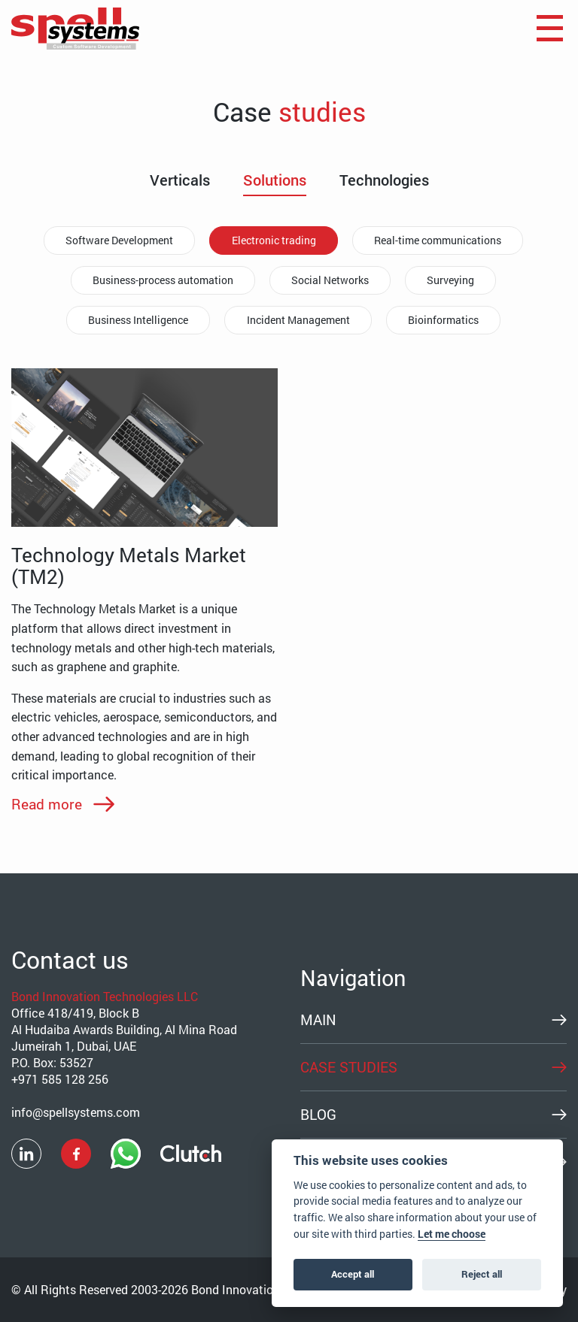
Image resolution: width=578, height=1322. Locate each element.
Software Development (117, 240)
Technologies (384, 180)
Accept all (352, 1274)
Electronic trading (274, 240)
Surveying (453, 280)
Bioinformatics (446, 320)
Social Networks (330, 280)
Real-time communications (440, 240)
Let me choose (451, 1234)
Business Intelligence (136, 320)
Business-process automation (160, 280)
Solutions (274, 180)
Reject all (481, 1274)
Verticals (180, 180)
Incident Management (298, 320)
